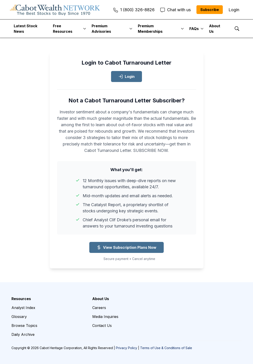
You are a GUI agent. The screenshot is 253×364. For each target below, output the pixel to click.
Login (126, 76)
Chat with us (175, 9)
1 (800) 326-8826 (134, 9)
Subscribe (209, 9)
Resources (21, 298)
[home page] (55, 9)
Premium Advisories (101, 29)
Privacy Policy (126, 348)
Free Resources (62, 29)
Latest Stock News (25, 29)
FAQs (194, 28)
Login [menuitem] (234, 9)
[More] (84, 28)
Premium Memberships (150, 29)
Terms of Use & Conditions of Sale (166, 348)
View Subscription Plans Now (126, 247)
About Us (214, 29)
